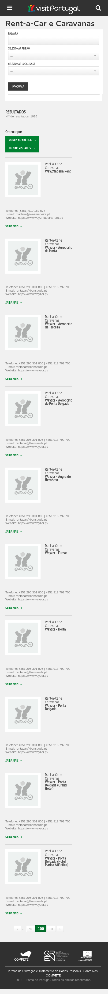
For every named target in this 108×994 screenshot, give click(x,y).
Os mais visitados (24, 148)
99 (30, 929)
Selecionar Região (19, 48)
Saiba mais (14, 226)
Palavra (13, 33)
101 (51, 929)
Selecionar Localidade (21, 64)
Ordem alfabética (24, 140)
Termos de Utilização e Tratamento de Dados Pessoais (44, 971)
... (11, 55)
